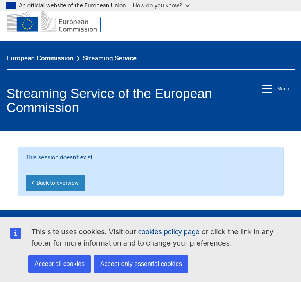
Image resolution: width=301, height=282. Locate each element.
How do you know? (161, 5)
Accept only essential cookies (141, 263)
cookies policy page (169, 232)
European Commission (40, 58)
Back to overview (55, 183)
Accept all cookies (59, 263)
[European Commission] (60, 20)
